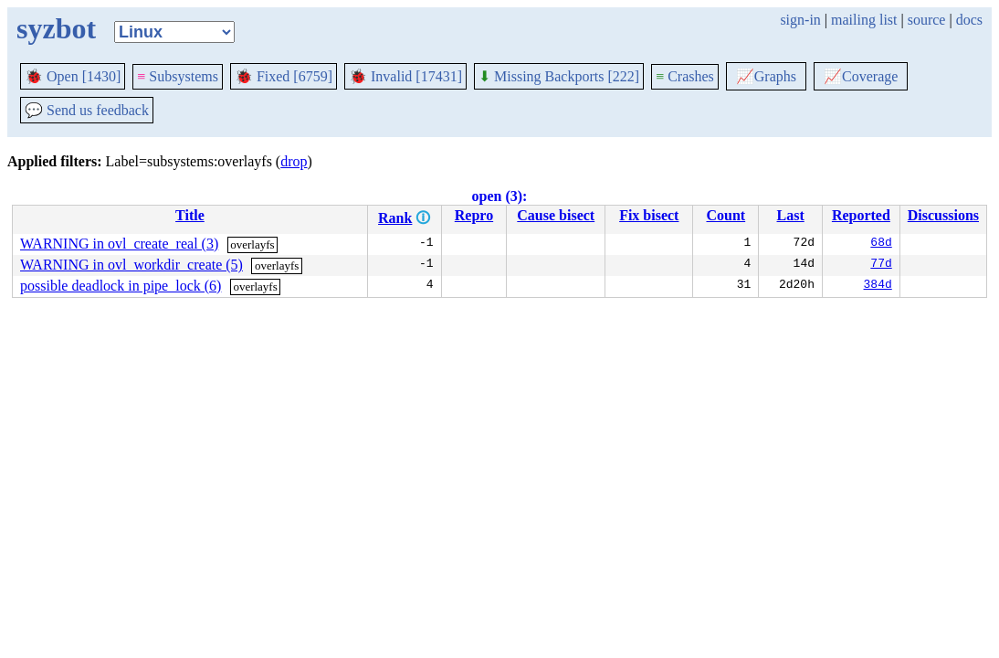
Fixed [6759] (283, 76)
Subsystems (177, 76)
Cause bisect (555, 215)
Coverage (861, 76)
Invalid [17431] (405, 76)
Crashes (685, 76)
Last (790, 215)
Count (725, 215)
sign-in (800, 19)
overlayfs (252, 244)
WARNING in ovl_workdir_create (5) (131, 264)
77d (880, 265)
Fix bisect (648, 215)
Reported (861, 215)
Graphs (766, 76)
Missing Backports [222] (558, 76)
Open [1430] (73, 76)
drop (293, 161)
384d (878, 286)
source (927, 19)
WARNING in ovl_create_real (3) (119, 243)
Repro (474, 215)
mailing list (864, 19)
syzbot (56, 28)
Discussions (943, 215)
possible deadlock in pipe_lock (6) (120, 285)
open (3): (500, 196)
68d (880, 244)
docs (969, 19)
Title (190, 215)
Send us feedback (87, 110)
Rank (395, 218)
